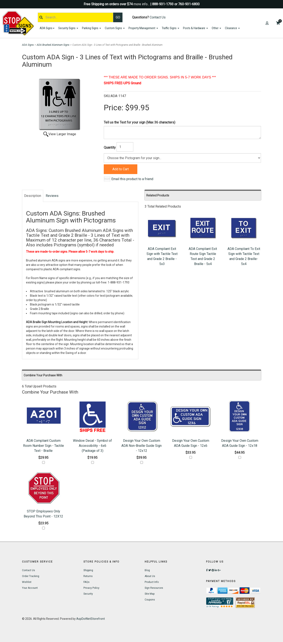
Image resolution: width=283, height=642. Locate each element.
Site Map (149, 593)
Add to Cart (120, 169)
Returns (88, 576)
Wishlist (26, 582)
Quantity (110, 147)
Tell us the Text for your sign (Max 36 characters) (139, 122)
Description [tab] (32, 196)
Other (216, 28)
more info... (141, 4)
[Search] (75, 17)
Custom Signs (115, 28)
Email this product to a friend (132, 179)
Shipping (88, 570)
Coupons (150, 599)
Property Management (143, 28)
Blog (147, 570)
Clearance (232, 28)
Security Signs (68, 28)
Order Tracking (30, 576)
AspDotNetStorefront (90, 618)
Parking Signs (91, 28)
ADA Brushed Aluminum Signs (53, 44)
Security (88, 593)
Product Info (152, 582)
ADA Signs (47, 28)
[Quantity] (125, 147)
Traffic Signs (170, 28)
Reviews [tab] (52, 196)
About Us (150, 576)
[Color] (182, 158)
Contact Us (158, 17)
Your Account (30, 587)
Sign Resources (154, 587)
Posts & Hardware (195, 28)
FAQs (86, 582)
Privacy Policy (91, 587)
